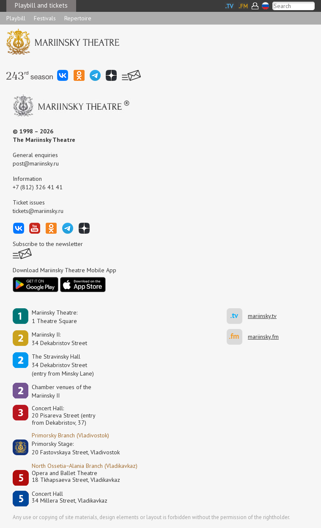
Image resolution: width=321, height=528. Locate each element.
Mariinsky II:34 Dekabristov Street (59, 339)
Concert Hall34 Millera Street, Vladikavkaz (69, 497)
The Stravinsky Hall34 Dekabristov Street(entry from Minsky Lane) (63, 365)
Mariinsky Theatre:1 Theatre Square (54, 317)
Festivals (45, 18)
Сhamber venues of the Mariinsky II (61, 391)
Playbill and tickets (41, 5)
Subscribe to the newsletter (48, 244)
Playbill (15, 18)
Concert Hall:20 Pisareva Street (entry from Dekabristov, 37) (64, 415)
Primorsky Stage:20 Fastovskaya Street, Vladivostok (70, 448)
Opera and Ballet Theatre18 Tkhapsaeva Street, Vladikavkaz (76, 476)
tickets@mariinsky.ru (38, 211)
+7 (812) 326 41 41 (38, 187)
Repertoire (77, 18)
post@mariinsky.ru (36, 163)
